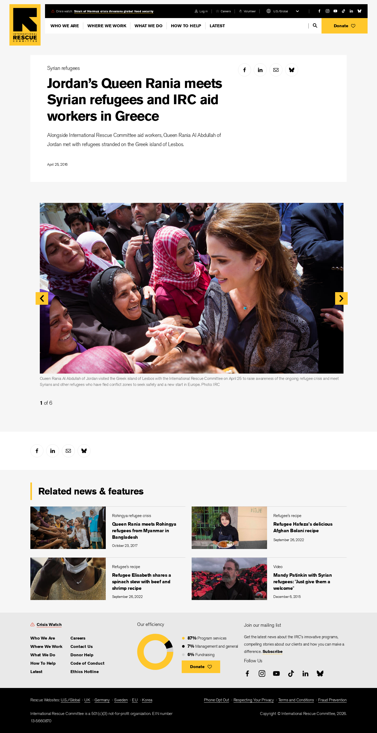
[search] (315, 25)
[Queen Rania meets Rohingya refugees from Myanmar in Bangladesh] (107, 527)
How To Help (186, 25)
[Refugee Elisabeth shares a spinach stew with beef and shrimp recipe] (107, 578)
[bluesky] (359, 11)
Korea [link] (147, 699)
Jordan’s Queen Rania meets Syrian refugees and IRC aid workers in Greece (134, 99)
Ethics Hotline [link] (84, 671)
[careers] (223, 11)
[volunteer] (247, 11)
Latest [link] (36, 671)
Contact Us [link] (81, 646)
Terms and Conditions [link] (296, 699)
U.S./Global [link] (70, 699)
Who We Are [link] (42, 638)
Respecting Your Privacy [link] (254, 699)
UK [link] (87, 699)
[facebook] (319, 11)
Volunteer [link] (250, 11)
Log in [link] (203, 11)
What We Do (148, 25)
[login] (201, 11)
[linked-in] (351, 11)
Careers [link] (226, 11)
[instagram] (327, 11)
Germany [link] (102, 699)
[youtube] (335, 11)
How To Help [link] (43, 663)
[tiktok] (343, 11)
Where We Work (106, 25)
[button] (344, 26)
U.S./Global (280, 11)
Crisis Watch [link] (49, 624)
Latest (217, 25)
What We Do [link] (42, 654)
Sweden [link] (121, 699)
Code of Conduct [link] (87, 663)
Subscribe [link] (272, 651)
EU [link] (135, 699)
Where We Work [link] (46, 646)
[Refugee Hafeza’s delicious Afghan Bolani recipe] (269, 527)
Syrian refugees (63, 68)
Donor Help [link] (81, 654)
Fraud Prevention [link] (332, 699)
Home (25, 25)
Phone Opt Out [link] (216, 699)
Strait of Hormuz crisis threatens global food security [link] (113, 11)
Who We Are (65, 25)
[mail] (275, 69)
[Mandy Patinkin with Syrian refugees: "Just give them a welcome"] (269, 578)
